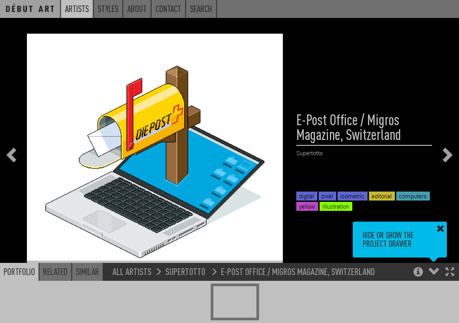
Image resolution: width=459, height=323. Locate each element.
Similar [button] (87, 271)
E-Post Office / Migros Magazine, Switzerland (298, 271)
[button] (450, 272)
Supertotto (186, 271)
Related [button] (55, 271)
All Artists (132, 271)
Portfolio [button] (19, 271)
